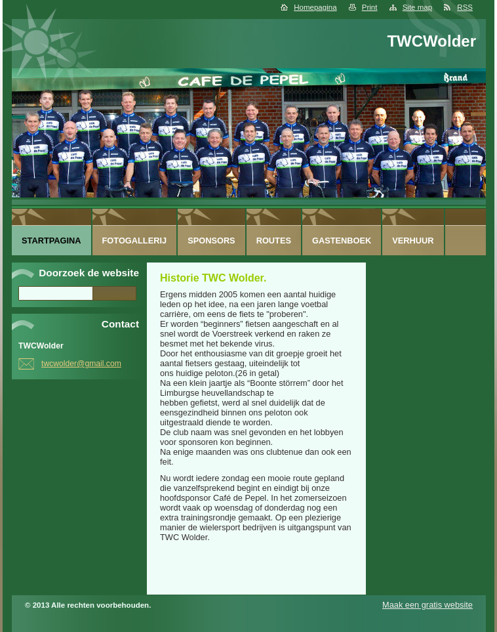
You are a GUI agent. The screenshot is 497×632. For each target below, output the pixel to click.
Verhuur (412, 240)
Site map (417, 7)
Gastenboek (341, 240)
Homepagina (315, 7)
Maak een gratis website (427, 605)
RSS (465, 7)
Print (370, 7)
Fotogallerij (134, 240)
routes (273, 240)
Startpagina (51, 240)
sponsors (211, 240)
